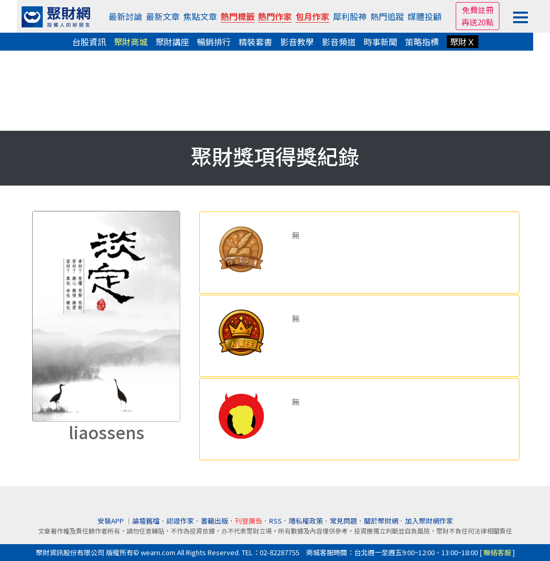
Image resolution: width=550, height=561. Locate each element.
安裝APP (111, 521)
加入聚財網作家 (429, 521)
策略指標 (422, 41)
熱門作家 (275, 16)
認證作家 (180, 521)
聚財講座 (172, 41)
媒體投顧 (424, 16)
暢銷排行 (214, 41)
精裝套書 (255, 41)
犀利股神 (350, 16)
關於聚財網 (381, 521)
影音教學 (297, 41)
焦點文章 (200, 16)
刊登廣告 (248, 521)
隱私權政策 (306, 521)
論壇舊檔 (146, 521)
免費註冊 (478, 9)
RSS (275, 521)
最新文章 (163, 16)
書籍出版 (214, 521)
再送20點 (477, 21)
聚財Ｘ (462, 41)
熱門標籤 (237, 16)
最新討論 (125, 16)
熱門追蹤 (387, 16)
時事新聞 (380, 41)
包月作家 (312, 16)
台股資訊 (89, 41)
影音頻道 (339, 41)
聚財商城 (131, 41)
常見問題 (343, 521)
